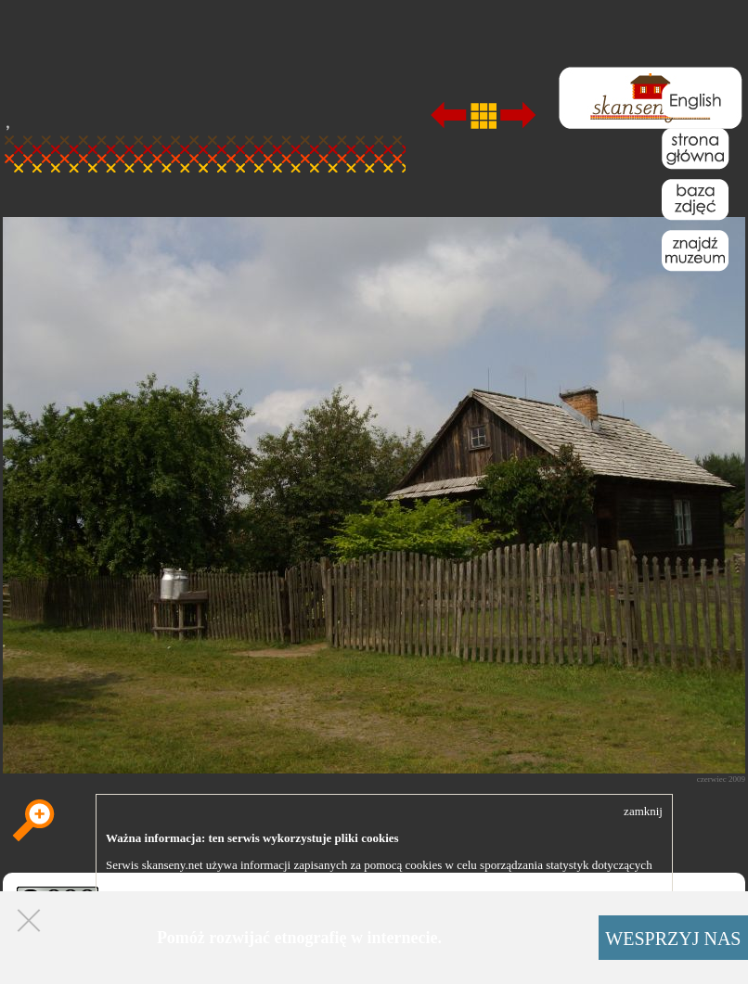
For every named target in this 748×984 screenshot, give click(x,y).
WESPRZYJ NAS (673, 938)
